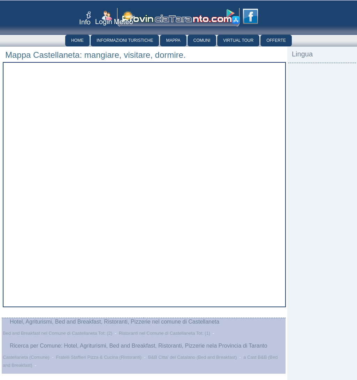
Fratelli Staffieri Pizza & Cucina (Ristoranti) (98, 357)
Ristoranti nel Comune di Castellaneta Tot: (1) (164, 333)
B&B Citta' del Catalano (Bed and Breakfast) (192, 357)
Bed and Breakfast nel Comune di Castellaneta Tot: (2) (57, 333)
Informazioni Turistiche (125, 40)
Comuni (202, 40)
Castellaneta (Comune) (26, 357)
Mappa (173, 40)
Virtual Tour (238, 40)
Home (77, 40)
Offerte (276, 40)
